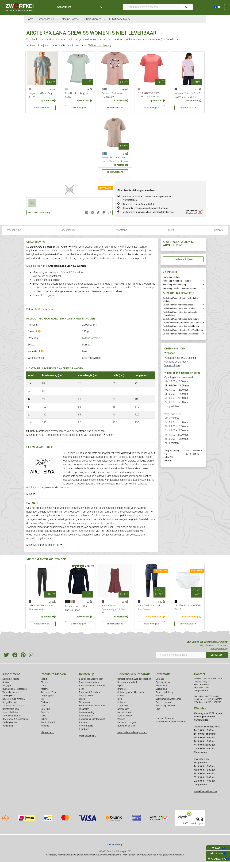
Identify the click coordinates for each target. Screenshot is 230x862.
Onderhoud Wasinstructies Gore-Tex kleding (183, 330)
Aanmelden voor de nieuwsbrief (171, 721)
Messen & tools (124, 712)
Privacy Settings (115, 844)
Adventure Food (49, 692)
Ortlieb (44, 719)
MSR (43, 699)
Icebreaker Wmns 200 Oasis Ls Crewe (76, 608)
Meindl (44, 679)
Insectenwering (86, 712)
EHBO (82, 699)
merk (171, 229)
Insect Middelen (10, 712)
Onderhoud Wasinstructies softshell (179, 308)
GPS (119, 699)
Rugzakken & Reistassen (14, 689)
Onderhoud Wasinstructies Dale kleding (181, 326)
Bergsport (7, 685)
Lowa (43, 685)
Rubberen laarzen (126, 725)
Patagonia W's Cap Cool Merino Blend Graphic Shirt (115, 159)
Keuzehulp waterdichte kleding (177, 281)
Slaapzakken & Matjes (13, 705)
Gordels (121, 695)
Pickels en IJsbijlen (126, 722)
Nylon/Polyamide (92, 338)
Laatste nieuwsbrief (165, 718)
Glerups (44, 682)
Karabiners (122, 705)
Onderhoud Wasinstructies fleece (178, 305)
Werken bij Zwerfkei (165, 705)
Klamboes (84, 729)
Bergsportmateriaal (127, 682)
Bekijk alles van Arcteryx (39, 212)
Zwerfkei (45, 712)
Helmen (121, 702)
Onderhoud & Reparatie (134, 674)
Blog (158, 709)
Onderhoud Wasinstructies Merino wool (181, 334)
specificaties (68, 229)
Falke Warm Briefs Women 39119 (187, 607)
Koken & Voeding (10, 679)
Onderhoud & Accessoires (15, 719)
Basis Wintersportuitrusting (92, 685)
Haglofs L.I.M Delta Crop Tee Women (41, 95)
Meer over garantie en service (44, 544)
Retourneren (162, 685)
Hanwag (45, 725)
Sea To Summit (48, 722)
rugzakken (146, 460)
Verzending (161, 689)
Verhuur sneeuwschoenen (168, 699)
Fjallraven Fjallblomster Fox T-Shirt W (113, 95)
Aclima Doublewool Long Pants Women (41, 607)
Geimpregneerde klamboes (130, 692)
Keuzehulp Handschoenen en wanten (179, 288)
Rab (43, 705)
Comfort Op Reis (10, 709)
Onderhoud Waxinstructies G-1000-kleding (182, 322)
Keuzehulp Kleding (171, 277)
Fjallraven (45, 702)
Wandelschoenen (10, 692)
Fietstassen (85, 702)
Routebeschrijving (164, 692)
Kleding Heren (9, 695)
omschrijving (14, 229)
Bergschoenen (9, 702)
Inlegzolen (84, 709)
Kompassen (123, 709)
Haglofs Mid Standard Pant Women (149, 607)
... (56, 19)
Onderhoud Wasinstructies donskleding (181, 319)
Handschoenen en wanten (92, 705)
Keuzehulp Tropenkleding (174, 284)
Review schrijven (183, 259)
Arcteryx (109, 434)
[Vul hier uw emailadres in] (181, 655)
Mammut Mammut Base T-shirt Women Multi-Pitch (187, 95)
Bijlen (81, 689)
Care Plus (45, 709)
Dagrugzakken (86, 695)
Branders (121, 689)
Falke (43, 715)
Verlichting (7, 725)
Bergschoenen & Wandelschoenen (134, 679)
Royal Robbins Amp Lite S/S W (76, 95)
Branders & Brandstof (90, 692)
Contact (160, 679)
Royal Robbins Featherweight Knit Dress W (114, 609)
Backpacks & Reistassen (91, 679)
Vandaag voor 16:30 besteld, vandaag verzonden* (180, 361)
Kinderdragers (86, 725)
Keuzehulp (86, 674)
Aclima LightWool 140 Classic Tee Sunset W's (149, 95)
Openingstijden (163, 682)
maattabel (122, 229)
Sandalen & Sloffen (11, 715)
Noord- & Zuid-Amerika (13, 699)
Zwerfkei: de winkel (165, 702)
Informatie (163, 674)
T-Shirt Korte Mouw (99, 45)
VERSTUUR (217, 654)
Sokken (6, 682)
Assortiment (79, 7)
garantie (218, 229)
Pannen (121, 719)
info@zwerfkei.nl (194, 450)
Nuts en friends (124, 715)
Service (159, 695)
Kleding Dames (46, 309)
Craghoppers (47, 695)
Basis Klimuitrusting (89, 682)
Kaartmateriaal (86, 715)
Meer (30, 493)
